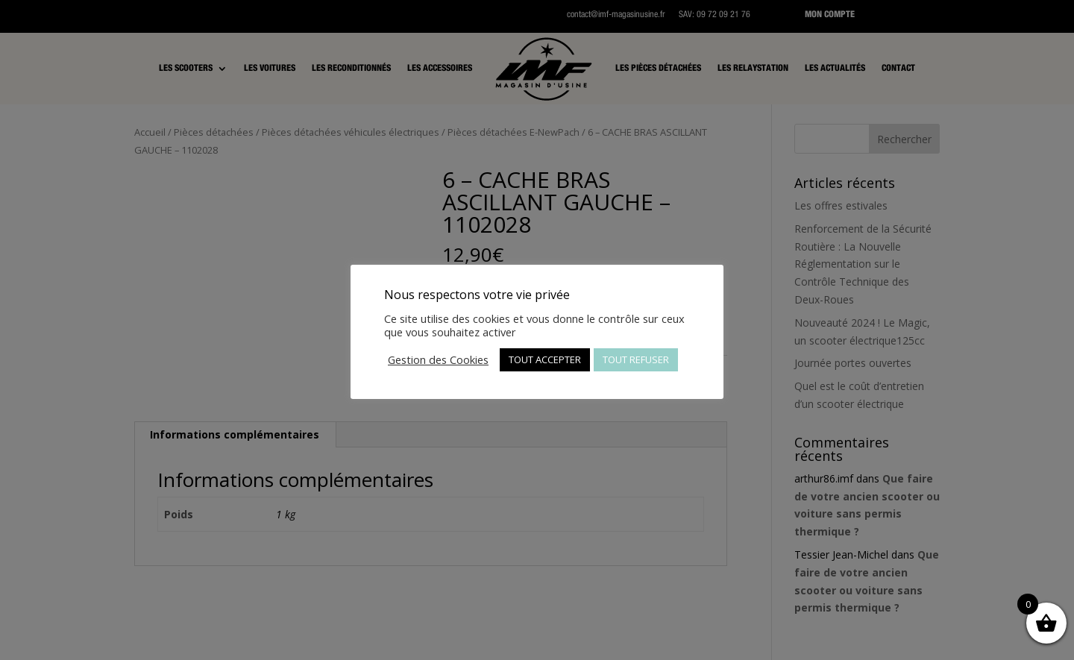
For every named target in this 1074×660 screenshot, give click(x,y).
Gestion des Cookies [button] (438, 359)
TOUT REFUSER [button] (636, 359)
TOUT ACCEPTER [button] (545, 359)
